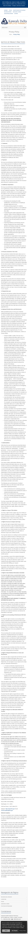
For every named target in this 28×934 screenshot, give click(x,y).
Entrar (16, 13)
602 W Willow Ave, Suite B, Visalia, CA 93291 (13, 2)
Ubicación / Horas (17, 11)
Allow (6, 930)
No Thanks (14, 930)
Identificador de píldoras (19, 10)
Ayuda (10, 10)
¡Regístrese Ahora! (8, 13)
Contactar (3, 899)
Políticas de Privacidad (6, 906)
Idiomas (6, 10)
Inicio (10, 34)
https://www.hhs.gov (10, 808)
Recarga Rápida (7, 11)
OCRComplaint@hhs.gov (7, 810)
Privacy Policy (22, 930)
